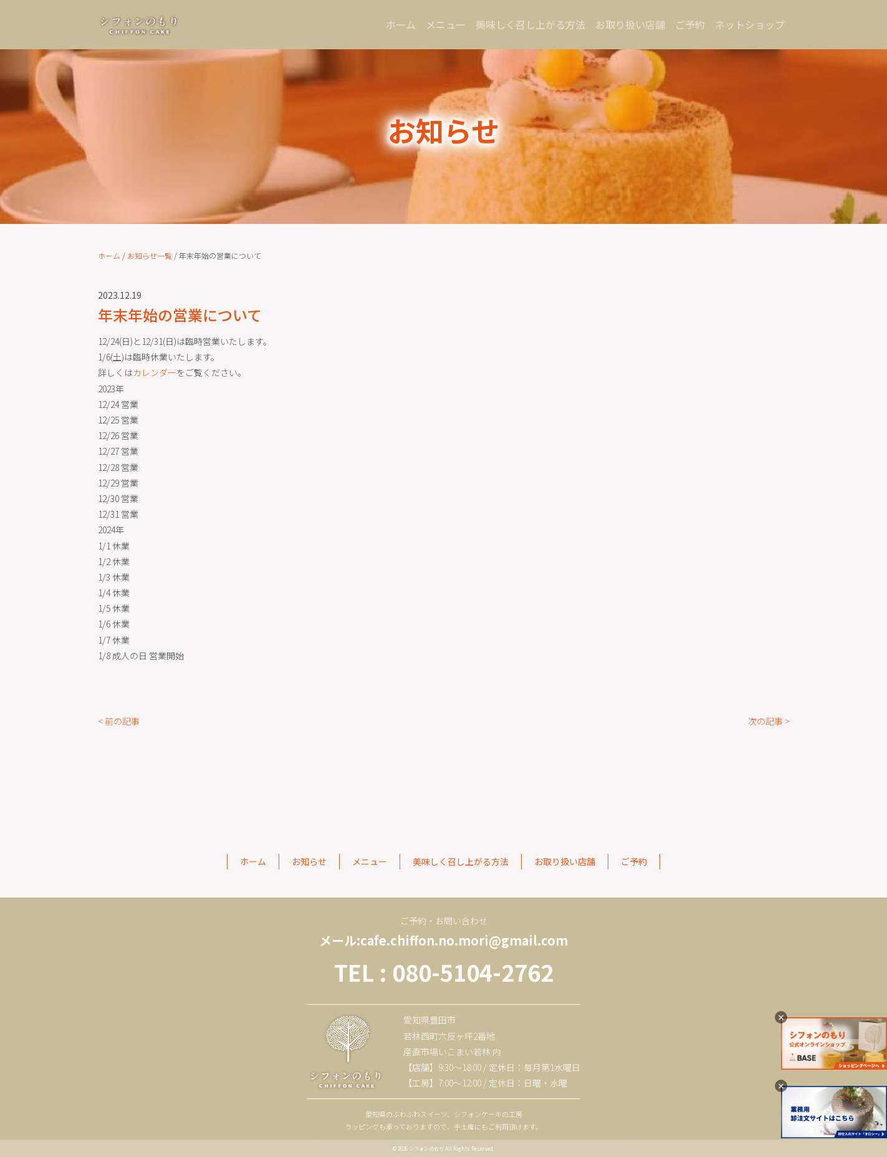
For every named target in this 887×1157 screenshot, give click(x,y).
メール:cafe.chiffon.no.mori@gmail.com (443, 940)
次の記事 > (769, 721)
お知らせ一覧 (149, 255)
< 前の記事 (119, 721)
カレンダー (154, 372)
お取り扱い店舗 (630, 24)
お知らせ (309, 861)
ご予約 (690, 24)
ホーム (403, 23)
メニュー (446, 24)
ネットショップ (750, 24)
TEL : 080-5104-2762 (444, 972)
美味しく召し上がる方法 (530, 24)
